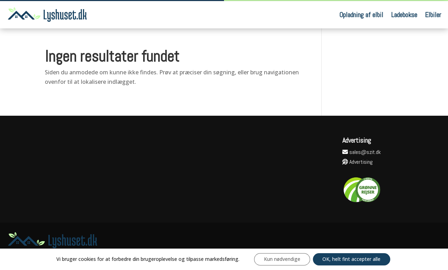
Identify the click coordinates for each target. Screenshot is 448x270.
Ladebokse (404, 14)
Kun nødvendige (281, 259)
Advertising (357, 162)
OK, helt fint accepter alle (352, 259)
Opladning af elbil (361, 14)
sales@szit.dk (361, 152)
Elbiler (433, 14)
